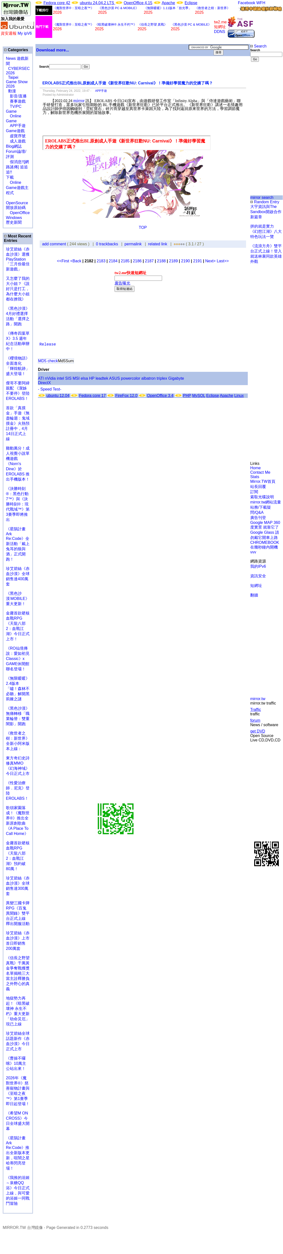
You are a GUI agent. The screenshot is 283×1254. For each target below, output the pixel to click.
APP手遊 (99, 91)
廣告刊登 (258, 518)
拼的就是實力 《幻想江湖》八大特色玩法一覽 (266, 231)
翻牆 (254, 595)
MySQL (198, 395)
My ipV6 (24, 33)
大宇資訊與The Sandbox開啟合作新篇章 (266, 211)
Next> (211, 261)
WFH (260, 3)
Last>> (223, 261)
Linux (239, 395)
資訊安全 (258, 576)
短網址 (256, 585)
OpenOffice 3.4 (160, 395)
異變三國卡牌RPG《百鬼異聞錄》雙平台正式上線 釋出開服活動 (18, 913)
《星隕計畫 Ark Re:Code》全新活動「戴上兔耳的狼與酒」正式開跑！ (18, 544)
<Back (76, 261)
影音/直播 (16, 96)
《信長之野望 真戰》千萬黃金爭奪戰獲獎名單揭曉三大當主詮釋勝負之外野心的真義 (18, 973)
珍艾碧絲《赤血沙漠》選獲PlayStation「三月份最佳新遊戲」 (18, 259)
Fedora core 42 (56, 3)
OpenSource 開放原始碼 (17, 203)
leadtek (102, 378)
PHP (187, 395)
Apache (168, 3)
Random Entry (264, 202)
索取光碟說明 (262, 497)
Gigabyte (176, 378)
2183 (101, 261)
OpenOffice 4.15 (138, 3)
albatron (148, 378)
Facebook (246, 3)
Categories (16, 50)
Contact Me (260, 472)
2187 (149, 261)
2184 (113, 261)
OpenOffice (18, 213)
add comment (54, 244)
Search (258, 46)
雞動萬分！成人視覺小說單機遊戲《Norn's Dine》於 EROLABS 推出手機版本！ (18, 463)
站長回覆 (258, 487)
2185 (125, 261)
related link (157, 244)
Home (255, 468)
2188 (161, 261)
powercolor (130, 378)
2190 (185, 261)
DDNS (219, 32)
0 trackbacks (107, 244)
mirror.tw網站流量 (265, 502)
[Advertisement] (266, 85)
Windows (14, 218)
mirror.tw (257, 699)
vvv (253, 552)
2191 (197, 261)
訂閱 (254, 492)
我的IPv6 (258, 566)
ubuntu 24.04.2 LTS (97, 3)
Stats (254, 477)
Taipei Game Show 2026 (17, 81)
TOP (143, 227)
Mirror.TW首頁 (262, 481)
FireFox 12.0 (126, 395)
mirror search (261, 197)
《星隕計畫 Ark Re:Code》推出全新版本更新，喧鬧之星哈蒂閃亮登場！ (18, 1153)
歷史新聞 (14, 222)
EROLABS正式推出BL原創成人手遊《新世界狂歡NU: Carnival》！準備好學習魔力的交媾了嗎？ (127, 83)
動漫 (12, 91)
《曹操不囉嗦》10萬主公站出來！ (16, 1063)
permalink (133, 244)
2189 (173, 261)
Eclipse (191, 3)
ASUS (114, 378)
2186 (137, 261)
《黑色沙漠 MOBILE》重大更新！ (17, 598)
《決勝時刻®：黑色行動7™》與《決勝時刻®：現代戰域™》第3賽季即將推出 (18, 504)
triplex (162, 378)
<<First (63, 261)
